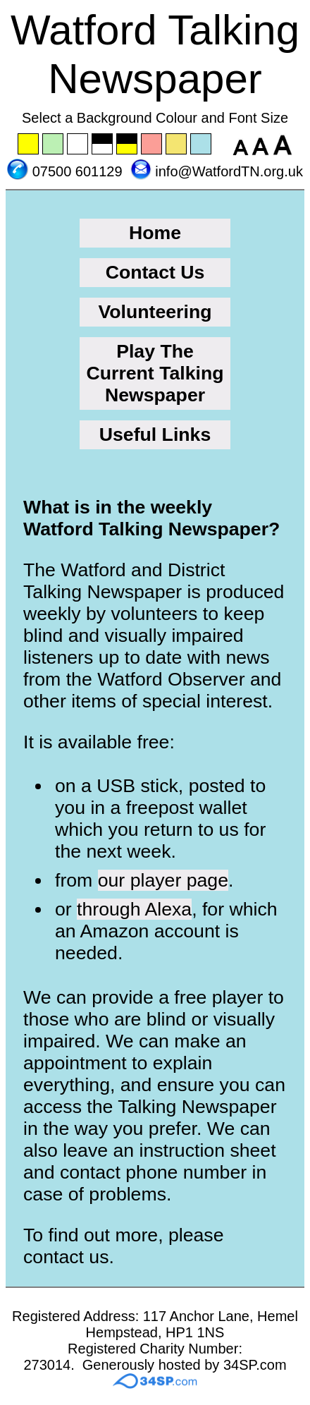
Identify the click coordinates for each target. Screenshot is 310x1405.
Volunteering (155, 311)
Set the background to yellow (28, 144)
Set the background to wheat (176, 144)
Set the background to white (78, 144)
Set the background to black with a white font (102, 144)
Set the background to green (53, 144)
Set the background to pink (152, 144)
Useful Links (155, 434)
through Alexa (134, 909)
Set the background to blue (201, 144)
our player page (163, 880)
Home (155, 232)
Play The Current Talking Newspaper (154, 373)
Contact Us (155, 272)
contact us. (68, 1256)
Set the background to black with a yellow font (127, 144)
